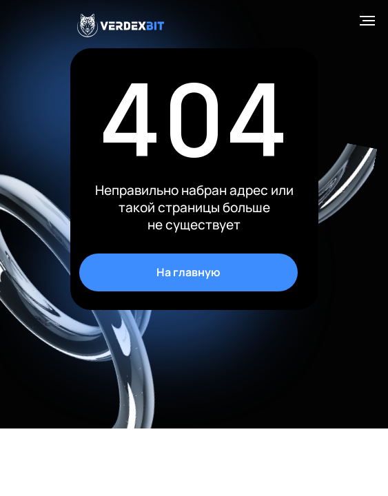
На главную (188, 272)
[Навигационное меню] (367, 20)
